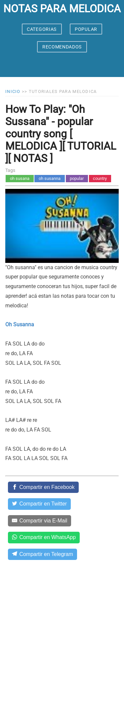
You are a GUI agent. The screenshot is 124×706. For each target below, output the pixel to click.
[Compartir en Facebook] (43, 487)
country (100, 178)
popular (77, 178)
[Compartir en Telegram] (42, 554)
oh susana (19, 178)
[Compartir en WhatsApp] (44, 537)
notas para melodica (62, 8)
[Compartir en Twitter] (39, 504)
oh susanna (50, 178)
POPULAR (86, 29)
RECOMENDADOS (62, 46)
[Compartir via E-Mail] (39, 520)
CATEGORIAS (42, 29)
